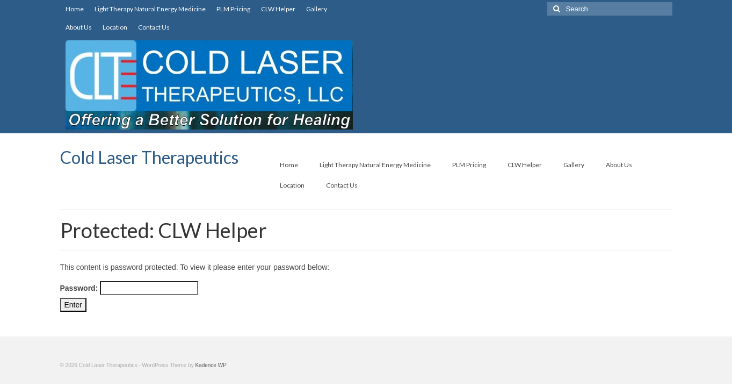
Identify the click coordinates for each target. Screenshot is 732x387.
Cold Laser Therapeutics (149, 157)
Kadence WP (210, 365)
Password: (129, 288)
